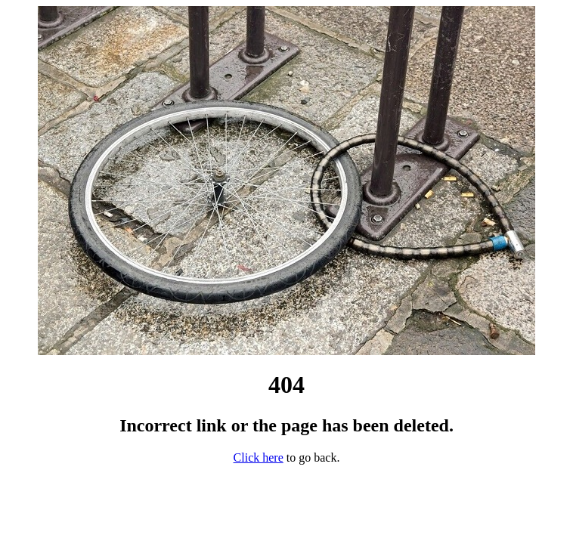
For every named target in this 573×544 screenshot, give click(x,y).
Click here (258, 457)
